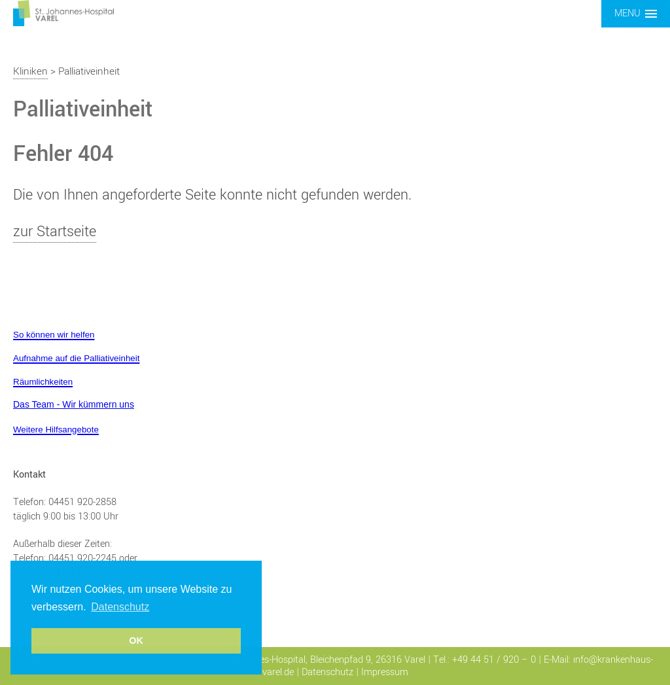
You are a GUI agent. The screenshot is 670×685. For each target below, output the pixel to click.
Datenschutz (327, 672)
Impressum (384, 672)
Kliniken (30, 71)
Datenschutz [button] (120, 606)
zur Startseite (54, 231)
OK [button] (136, 640)
